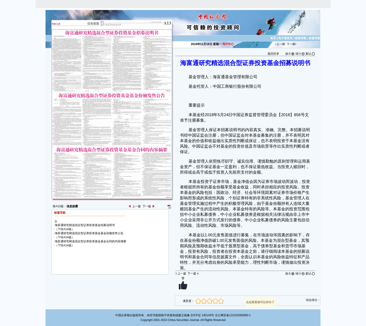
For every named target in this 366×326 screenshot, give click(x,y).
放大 (290, 53)
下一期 (291, 44)
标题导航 (314, 38)
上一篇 (180, 273)
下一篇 (193, 273)
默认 (310, 53)
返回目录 (273, 53)
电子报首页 (285, 38)
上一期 (280, 44)
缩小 (300, 53)
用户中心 (228, 44)
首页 (273, 38)
